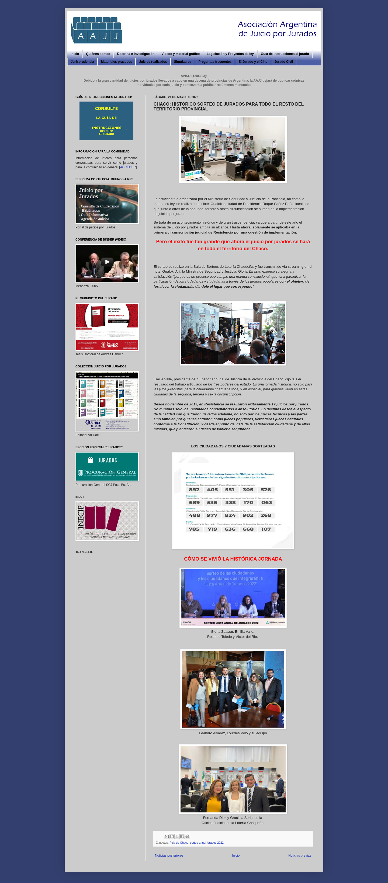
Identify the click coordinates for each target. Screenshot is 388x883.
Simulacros (183, 62)
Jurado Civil (284, 62)
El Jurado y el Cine (252, 62)
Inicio (75, 54)
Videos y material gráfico (180, 54)
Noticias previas (299, 855)
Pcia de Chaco (178, 842)
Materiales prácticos (116, 62)
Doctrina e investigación (136, 54)
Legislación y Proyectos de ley (230, 54)
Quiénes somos (98, 54)
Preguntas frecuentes (215, 62)
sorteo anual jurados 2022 (207, 842)
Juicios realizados (153, 62)
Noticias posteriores (169, 855)
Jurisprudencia (82, 62)
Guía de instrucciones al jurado (285, 54)
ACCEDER (128, 167)
